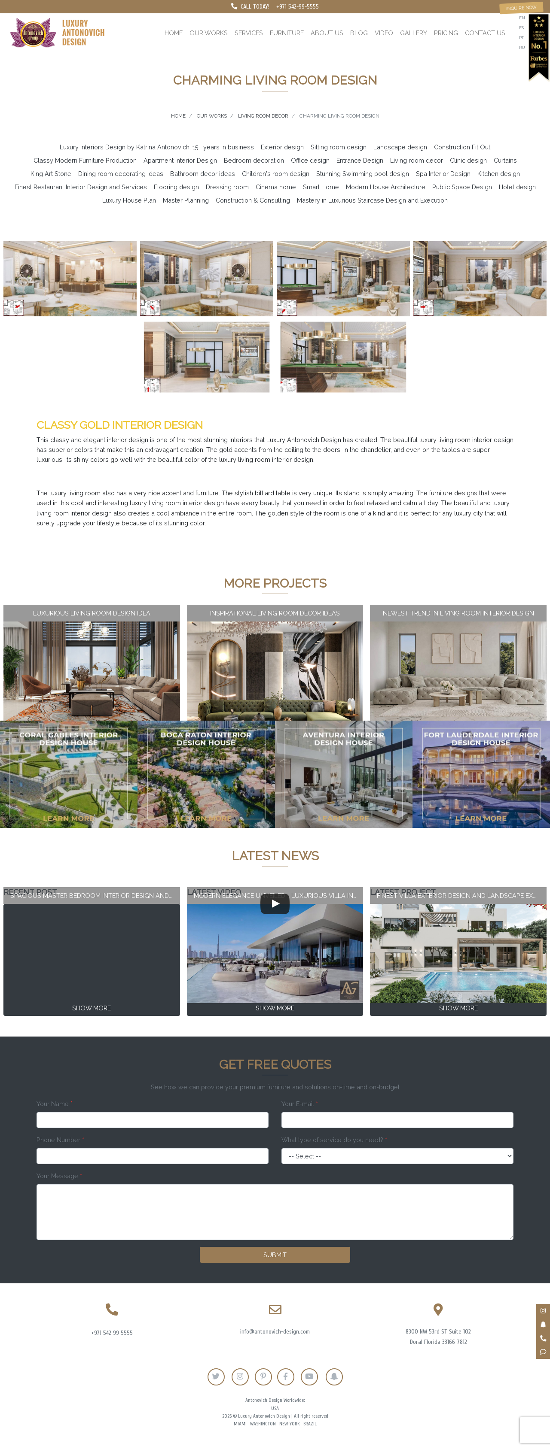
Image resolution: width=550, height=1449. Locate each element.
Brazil (310, 1424)
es (521, 27)
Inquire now (521, 7)
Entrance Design (359, 160)
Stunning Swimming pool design (362, 173)
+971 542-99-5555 (297, 6)
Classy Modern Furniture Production (85, 160)
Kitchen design (498, 173)
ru (522, 47)
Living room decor (416, 160)
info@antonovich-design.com (275, 1331)
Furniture (287, 32)
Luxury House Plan (129, 200)
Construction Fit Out (462, 147)
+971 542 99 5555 (112, 1333)
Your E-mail (299, 1103)
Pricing (446, 32)
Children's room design (275, 173)
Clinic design (468, 160)
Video (384, 32)
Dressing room (227, 187)
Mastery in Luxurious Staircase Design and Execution (372, 200)
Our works (208, 32)
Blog (359, 32)
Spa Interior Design (443, 173)
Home (174, 32)
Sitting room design (339, 147)
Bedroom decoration (254, 160)
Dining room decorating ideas (120, 173)
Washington (263, 1424)
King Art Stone (51, 173)
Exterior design (282, 147)
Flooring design (176, 187)
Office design (310, 160)
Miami (240, 1424)
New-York (289, 1424)
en (522, 17)
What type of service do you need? (334, 1139)
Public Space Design (462, 187)
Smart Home (321, 187)
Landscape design (400, 147)
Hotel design (517, 187)
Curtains (505, 160)
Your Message (59, 1175)
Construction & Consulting (253, 200)
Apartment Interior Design (180, 160)
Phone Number (60, 1139)
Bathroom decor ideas (202, 173)
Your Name (55, 1103)
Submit (275, 1254)
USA (275, 1408)
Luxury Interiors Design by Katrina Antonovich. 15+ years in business (157, 147)
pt (521, 37)
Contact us (485, 32)
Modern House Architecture (385, 187)
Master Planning (186, 200)
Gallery (413, 32)
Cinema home (276, 187)
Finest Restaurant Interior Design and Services (81, 187)
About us (327, 32)
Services (249, 32)
